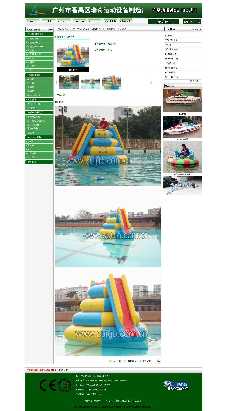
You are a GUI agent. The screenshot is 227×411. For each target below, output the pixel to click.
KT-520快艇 (182, 141)
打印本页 (132, 361)
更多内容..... (195, 81)
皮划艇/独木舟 (171, 58)
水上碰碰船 (170, 72)
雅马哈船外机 (171, 68)
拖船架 (167, 45)
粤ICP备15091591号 (94, 401)
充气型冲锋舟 (171, 40)
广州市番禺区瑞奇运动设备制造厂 (137, 407)
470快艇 (168, 35)
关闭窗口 (147, 361)
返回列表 (117, 361)
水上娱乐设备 (94, 29)
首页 (73, 29)
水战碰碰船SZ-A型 (182, 176)
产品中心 (81, 29)
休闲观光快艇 (171, 49)
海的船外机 (170, 63)
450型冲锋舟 (170, 54)
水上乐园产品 (109, 29)
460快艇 (182, 116)
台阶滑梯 (73, 70)
